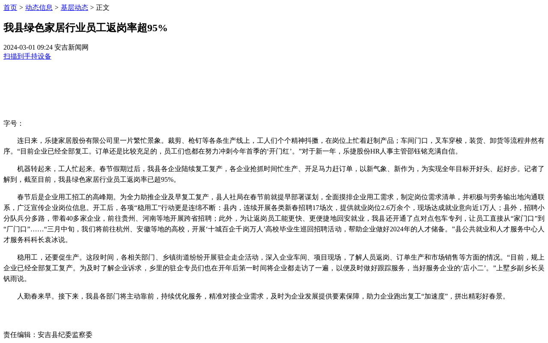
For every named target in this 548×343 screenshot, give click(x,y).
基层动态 (74, 7)
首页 (10, 7)
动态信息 (39, 7)
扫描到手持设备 (27, 56)
